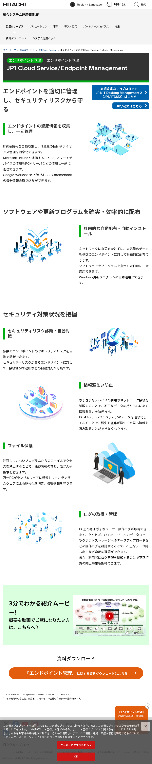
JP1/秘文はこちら (129, 106)
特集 (117, 26)
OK (76, 756)
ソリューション (38, 26)
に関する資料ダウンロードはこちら (76, 673)
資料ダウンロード (16, 38)
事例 (55, 26)
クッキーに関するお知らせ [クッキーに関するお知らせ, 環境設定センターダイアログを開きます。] (76, 745)
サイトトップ (9, 50)
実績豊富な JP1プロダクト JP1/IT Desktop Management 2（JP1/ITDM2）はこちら (119, 93)
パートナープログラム (96, 26)
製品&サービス (27, 50)
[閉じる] (145, 726)
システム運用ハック (44, 38)
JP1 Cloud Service (47, 50)
